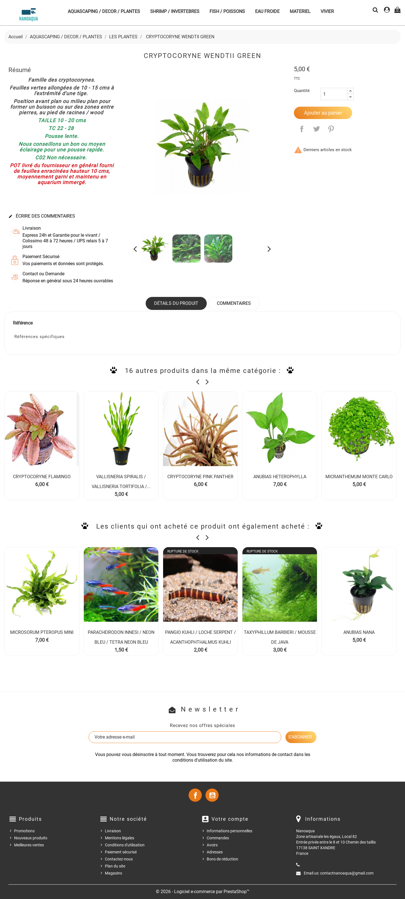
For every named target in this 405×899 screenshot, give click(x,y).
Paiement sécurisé (121, 852)
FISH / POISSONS (227, 11)
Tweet (316, 129)
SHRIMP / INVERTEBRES (174, 11)
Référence (23, 323)
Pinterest (331, 129)
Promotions (24, 831)
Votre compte (230, 819)
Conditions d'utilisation (125, 845)
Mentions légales (119, 838)
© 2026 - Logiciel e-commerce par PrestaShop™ (202, 891)
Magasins (113, 873)
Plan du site (115, 866)
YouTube (212, 795)
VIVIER (327, 11)
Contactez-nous (119, 859)
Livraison (113, 831)
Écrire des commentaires (41, 216)
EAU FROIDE (267, 11)
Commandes (218, 838)
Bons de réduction (222, 859)
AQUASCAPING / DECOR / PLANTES (104, 11)
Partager (301, 129)
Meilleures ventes (29, 845)
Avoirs (212, 845)
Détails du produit (176, 303)
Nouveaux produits (30, 838)
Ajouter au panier (323, 113)
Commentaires (234, 303)
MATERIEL (300, 11)
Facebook (195, 795)
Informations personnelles (229, 831)
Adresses (215, 852)
